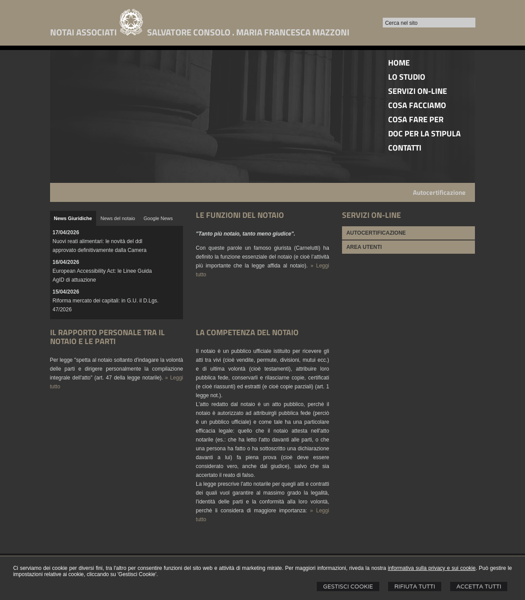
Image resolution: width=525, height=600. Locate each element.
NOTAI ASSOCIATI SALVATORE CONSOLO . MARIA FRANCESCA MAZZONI (200, 32)
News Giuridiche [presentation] (73, 218)
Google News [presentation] (158, 218)
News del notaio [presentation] (118, 218)
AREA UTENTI (364, 247)
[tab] (73, 218)
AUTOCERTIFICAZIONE (376, 233)
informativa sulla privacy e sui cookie (431, 568)
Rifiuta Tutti (414, 586)
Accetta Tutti (478, 586)
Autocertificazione (439, 192)
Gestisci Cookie (348, 586)
